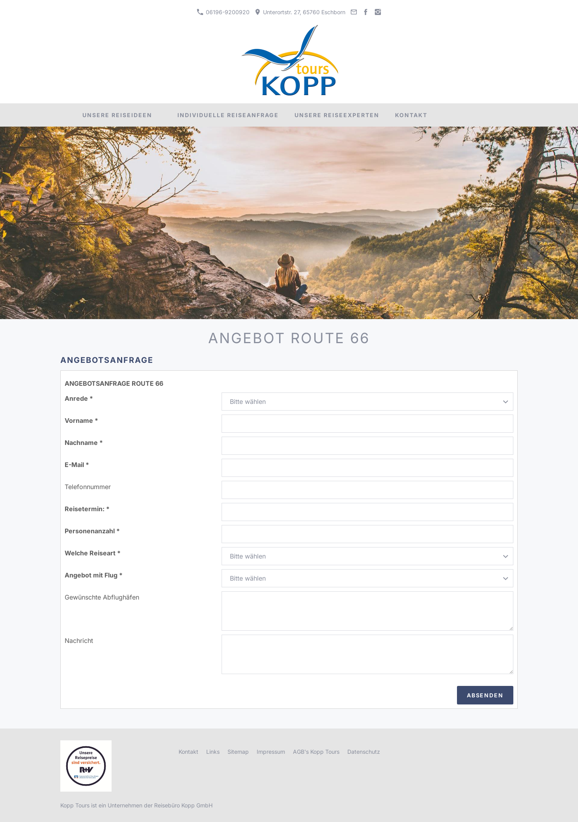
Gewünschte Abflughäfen (102, 597)
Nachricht (79, 641)
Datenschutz (363, 751)
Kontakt (188, 751)
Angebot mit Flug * (94, 575)
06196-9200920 (223, 12)
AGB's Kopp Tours (316, 751)
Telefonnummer (88, 487)
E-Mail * (77, 465)
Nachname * (84, 442)
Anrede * (79, 398)
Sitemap (238, 751)
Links (213, 751)
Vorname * (81, 420)
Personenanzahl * (92, 531)
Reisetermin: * (87, 509)
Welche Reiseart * (93, 553)
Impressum (271, 751)
